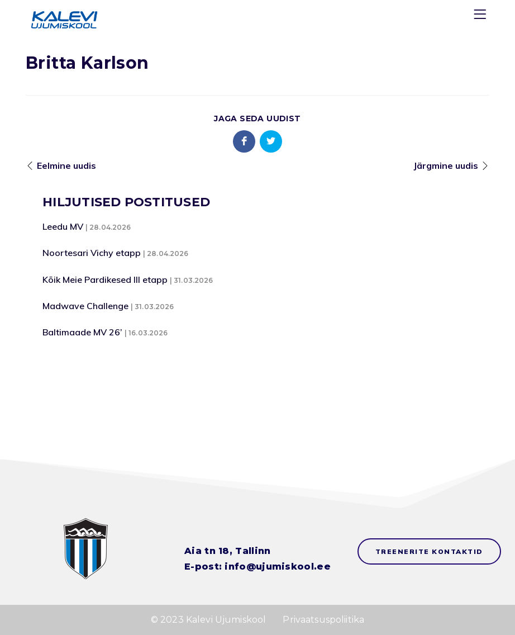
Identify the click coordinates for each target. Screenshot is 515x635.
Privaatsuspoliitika (323, 619)
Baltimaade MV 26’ (82, 332)
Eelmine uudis (66, 165)
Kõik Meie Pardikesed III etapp (105, 279)
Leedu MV (62, 226)
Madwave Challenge (85, 305)
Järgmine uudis (445, 165)
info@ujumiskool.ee (277, 566)
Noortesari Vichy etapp (91, 252)
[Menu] (481, 16)
